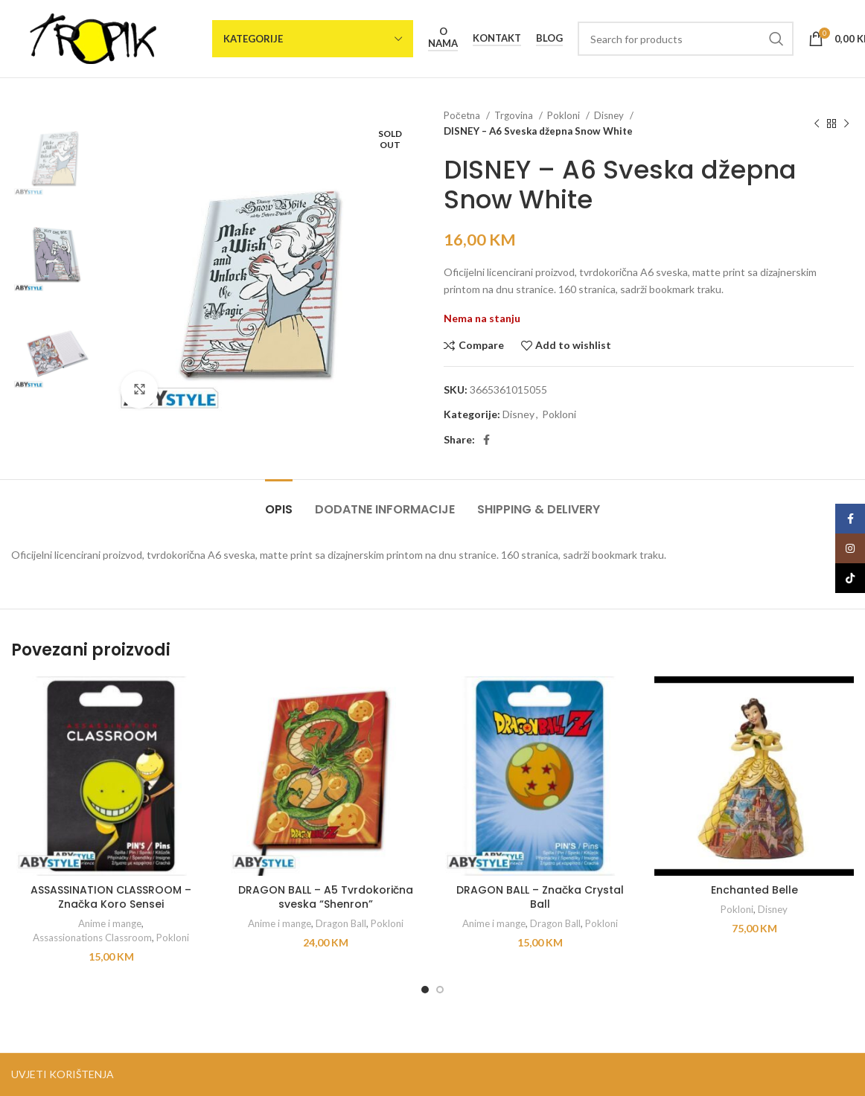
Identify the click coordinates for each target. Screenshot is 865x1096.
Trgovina (514, 115)
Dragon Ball (341, 923)
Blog (549, 38)
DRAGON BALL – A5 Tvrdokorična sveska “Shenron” (325, 897)
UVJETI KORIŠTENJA (62, 1074)
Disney (610, 115)
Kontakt (497, 38)
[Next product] (846, 123)
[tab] (279, 502)
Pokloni (564, 115)
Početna (463, 115)
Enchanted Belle (754, 889)
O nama (443, 37)
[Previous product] (816, 123)
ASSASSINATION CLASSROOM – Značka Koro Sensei (111, 897)
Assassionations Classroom (92, 937)
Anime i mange (109, 923)
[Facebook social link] (486, 439)
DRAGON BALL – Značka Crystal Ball (540, 897)
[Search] (686, 39)
